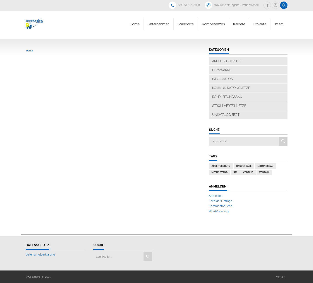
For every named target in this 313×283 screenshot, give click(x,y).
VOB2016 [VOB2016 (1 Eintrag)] (264, 172)
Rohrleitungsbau (227, 97)
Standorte (186, 24)
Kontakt (280, 276)
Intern (279, 24)
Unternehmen (158, 24)
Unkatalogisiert (225, 114)
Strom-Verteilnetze (229, 105)
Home (135, 24)
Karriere (239, 24)
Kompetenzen (213, 24)
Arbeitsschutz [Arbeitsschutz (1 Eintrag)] (221, 166)
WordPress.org (219, 211)
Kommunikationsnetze (231, 88)
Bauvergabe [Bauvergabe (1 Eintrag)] (243, 166)
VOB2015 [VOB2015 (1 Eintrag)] (248, 172)
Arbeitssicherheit (226, 61)
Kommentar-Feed (220, 206)
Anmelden (215, 196)
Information (222, 79)
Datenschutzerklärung (40, 254)
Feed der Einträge (220, 201)
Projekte (259, 24)
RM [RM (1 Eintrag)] (235, 172)
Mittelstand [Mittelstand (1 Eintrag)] (220, 172)
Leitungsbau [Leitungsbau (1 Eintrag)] (265, 166)
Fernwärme (221, 70)
